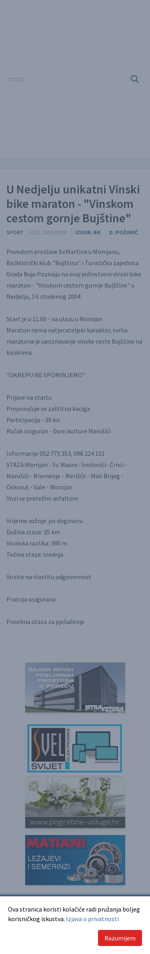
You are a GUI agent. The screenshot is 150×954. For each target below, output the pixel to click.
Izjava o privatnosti (92, 919)
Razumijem (120, 938)
